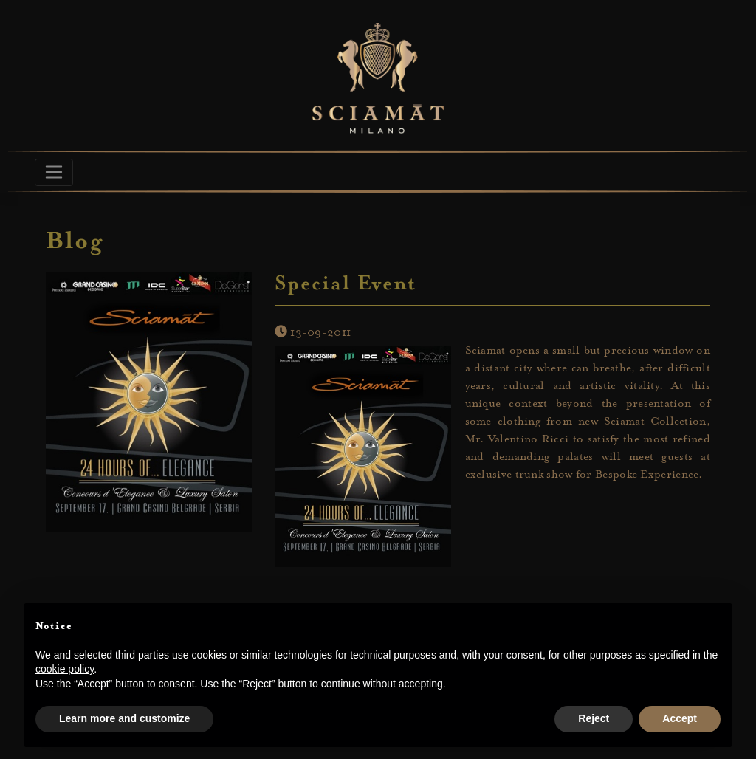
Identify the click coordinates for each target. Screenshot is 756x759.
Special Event (345, 285)
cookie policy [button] (64, 669)
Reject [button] (593, 718)
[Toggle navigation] (54, 172)
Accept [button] (679, 718)
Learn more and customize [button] (124, 718)
